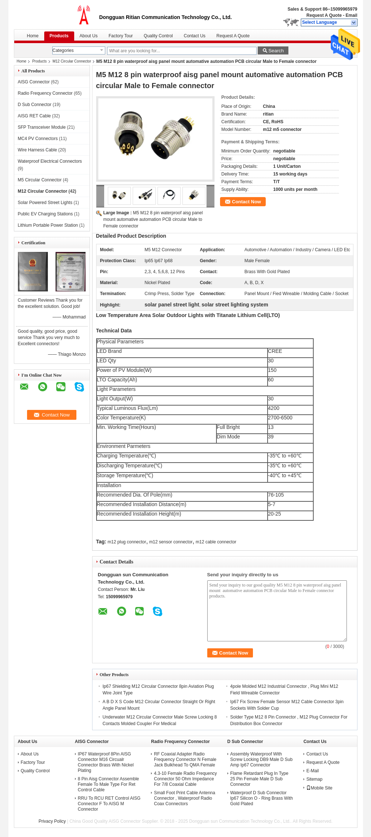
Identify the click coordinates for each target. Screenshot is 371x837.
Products (59, 35)
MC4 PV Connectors (38, 138)
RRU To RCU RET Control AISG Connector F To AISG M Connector (109, 804)
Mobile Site (319, 788)
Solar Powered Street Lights (45, 202)
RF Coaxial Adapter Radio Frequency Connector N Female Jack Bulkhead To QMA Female (185, 759)
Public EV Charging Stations (45, 213)
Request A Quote (323, 15)
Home (33, 35)
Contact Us (194, 35)
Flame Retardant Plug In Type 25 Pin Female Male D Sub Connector (259, 779)
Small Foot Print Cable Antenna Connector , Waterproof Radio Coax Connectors (184, 798)
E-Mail (312, 770)
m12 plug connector (126, 541)
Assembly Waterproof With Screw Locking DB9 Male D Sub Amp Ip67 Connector (261, 759)
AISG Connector (34, 81)
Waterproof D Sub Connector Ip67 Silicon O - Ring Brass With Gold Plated (261, 798)
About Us (89, 35)
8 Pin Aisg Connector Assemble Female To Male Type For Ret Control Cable (108, 784)
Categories (63, 50)
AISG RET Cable (34, 115)
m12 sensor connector (171, 541)
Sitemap (314, 779)
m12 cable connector (216, 541)
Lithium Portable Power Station (48, 225)
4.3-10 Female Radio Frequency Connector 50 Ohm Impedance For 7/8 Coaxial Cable (185, 779)
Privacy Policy (52, 821)
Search (276, 50)
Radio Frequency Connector (45, 93)
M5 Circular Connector (40, 179)
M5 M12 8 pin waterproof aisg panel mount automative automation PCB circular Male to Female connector (153, 219)
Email (351, 15)
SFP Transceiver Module (42, 127)
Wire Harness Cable (37, 149)
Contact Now (246, 201)
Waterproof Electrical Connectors (50, 161)
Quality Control (158, 35)
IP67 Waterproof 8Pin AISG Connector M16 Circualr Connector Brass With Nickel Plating (106, 762)
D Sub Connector (35, 104)
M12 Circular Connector (72, 61)
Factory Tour (121, 35)
